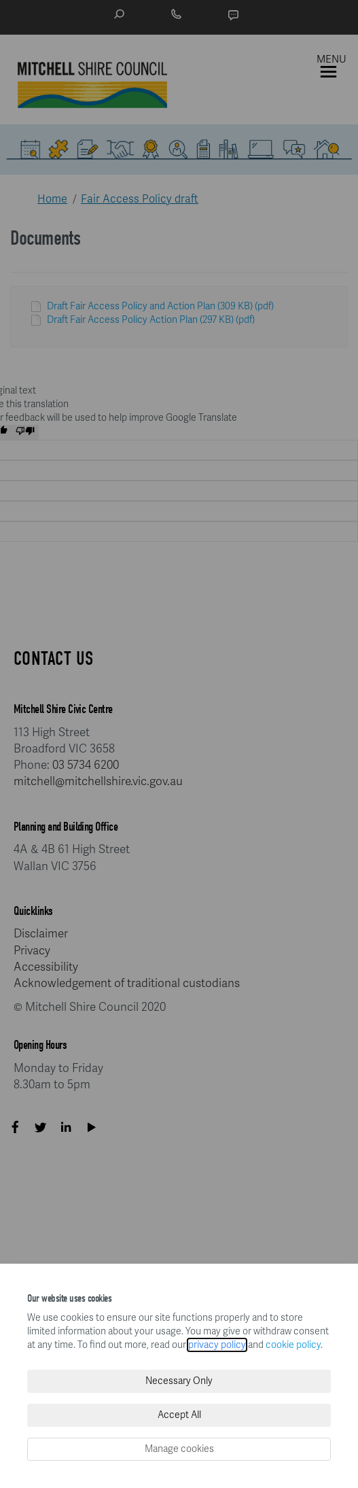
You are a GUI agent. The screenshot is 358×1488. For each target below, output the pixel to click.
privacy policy (217, 1345)
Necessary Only (179, 1381)
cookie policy (293, 1345)
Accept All (179, 1415)
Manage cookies (179, 1449)
